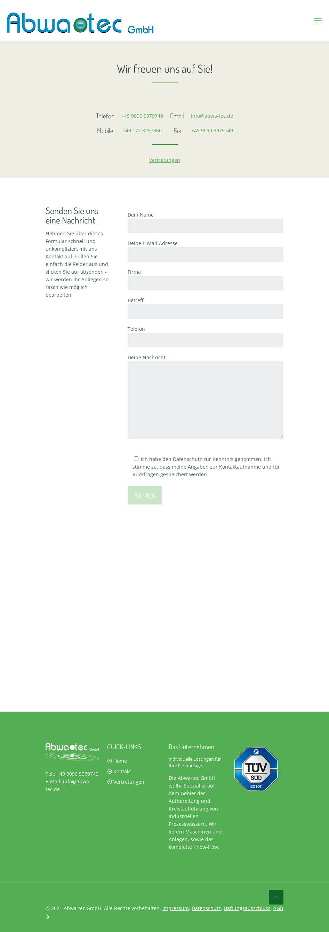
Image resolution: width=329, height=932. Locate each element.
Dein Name (205, 222)
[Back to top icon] (276, 897)
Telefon (205, 336)
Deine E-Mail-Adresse (205, 251)
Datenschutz (206, 908)
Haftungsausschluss (247, 908)
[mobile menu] (318, 20)
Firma (205, 279)
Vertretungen (164, 160)
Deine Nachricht (205, 396)
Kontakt (122, 771)
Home (120, 761)
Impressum (175, 908)
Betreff (205, 308)
